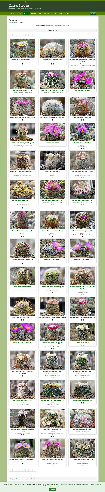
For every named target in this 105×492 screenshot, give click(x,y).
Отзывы (53, 13)
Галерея (26, 13)
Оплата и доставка (43, 13)
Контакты (67, 13)
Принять (52, 489)
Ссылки (60, 13)
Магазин (33, 13)
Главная (12, 13)
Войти (93, 13)
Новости (19, 13)
